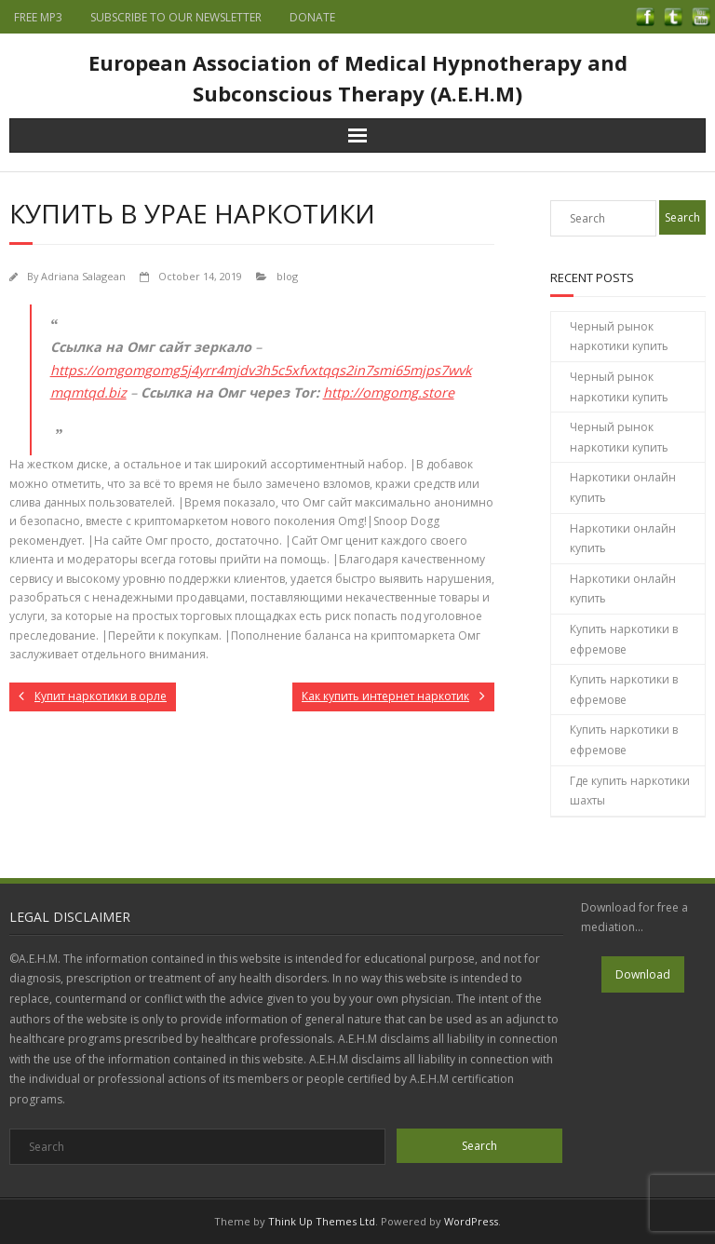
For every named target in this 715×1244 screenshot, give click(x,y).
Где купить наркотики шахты (630, 791)
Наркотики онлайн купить (623, 487)
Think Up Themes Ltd (321, 1221)
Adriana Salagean (83, 276)
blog (287, 276)
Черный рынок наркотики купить (619, 336)
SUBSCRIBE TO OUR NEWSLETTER (176, 17)
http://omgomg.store (388, 392)
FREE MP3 (38, 17)
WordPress (471, 1221)
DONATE (312, 17)
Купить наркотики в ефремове (624, 639)
